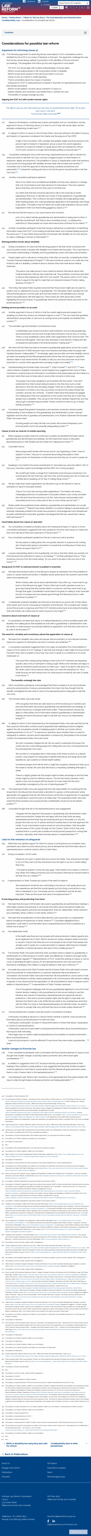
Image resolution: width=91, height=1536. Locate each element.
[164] (50, 367)
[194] (73, 947)
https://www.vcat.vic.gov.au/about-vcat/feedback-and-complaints (56, 1235)
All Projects (52, 1463)
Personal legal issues (56, 1477)
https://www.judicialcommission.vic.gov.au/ (55, 1239)
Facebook (29, 1)
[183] (27, 675)
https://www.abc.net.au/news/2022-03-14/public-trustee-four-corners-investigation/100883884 (55, 1274)
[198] (83, 1006)
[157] (33, 282)
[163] (71, 362)
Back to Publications (16, 1454)
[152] (66, 207)
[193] (25, 926)
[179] (35, 597)
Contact (45, 4)
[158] (23, 302)
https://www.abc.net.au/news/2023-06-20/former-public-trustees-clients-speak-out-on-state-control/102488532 (50, 1283)
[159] (61, 315)
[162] (36, 353)
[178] (15, 561)
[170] (17, 460)
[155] (47, 236)
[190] (70, 894)
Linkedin (43, 1)
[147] (39, 128)
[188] (76, 834)
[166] (78, 367)
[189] (39, 875)
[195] (31, 958)
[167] (33, 404)
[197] (30, 984)
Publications (15, 17)
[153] (86, 223)
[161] (71, 342)
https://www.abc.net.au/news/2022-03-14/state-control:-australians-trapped (35, 1266)
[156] (44, 260)
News (49, 1472)
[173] (26, 507)
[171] (69, 478)
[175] (59, 532)
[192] (52, 920)
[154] (20, 233)
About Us (6, 1463)
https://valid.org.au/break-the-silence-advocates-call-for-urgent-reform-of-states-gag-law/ (35, 1101)
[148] (79, 149)
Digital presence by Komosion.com (62, 1524)
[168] (66, 425)
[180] (64, 610)
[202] (72, 1079)
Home (4, 17)
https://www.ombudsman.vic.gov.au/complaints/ (29, 1208)
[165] (66, 367)
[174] (23, 516)
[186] (65, 784)
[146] (58, 113)
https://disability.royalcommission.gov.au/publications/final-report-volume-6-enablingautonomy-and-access (40, 1197)
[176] (40, 548)
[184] (23, 718)
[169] (71, 441)
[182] (69, 641)
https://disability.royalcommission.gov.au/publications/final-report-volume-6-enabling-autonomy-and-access (40, 1112)
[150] (18, 169)
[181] (29, 629)
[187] (15, 803)
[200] (21, 1058)
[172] (78, 500)
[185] (33, 732)
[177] (55, 555)
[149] (81, 163)
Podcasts (6, 1477)
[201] (55, 1072)
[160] (15, 321)
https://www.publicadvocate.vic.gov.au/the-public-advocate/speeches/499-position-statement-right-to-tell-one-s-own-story (45, 1106)
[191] (55, 912)
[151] (17, 172)
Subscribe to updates (56, 1468)
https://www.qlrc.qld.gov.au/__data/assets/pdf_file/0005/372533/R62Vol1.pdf (31, 1430)
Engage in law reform (11, 1468)
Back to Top (77, 1532)
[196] (77, 964)
